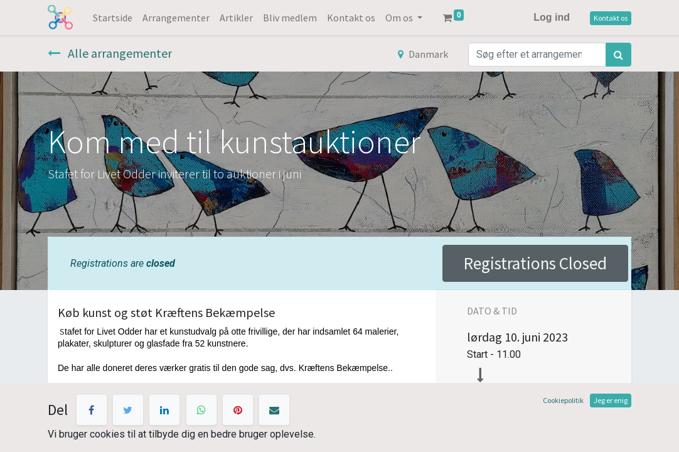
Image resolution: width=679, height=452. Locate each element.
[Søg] (618, 55)
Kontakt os (611, 18)
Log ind (551, 17)
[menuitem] (112, 17)
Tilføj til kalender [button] (517, 430)
